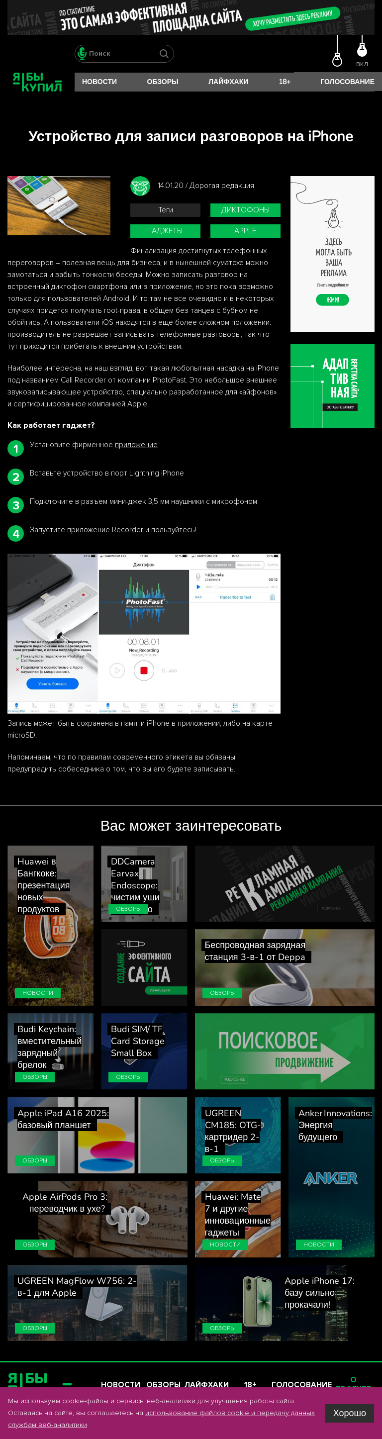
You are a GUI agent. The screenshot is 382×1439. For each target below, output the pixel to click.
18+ (284, 82)
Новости (99, 82)
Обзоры (163, 82)
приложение (136, 445)
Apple (245, 231)
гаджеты (165, 231)
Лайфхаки (228, 82)
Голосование (347, 82)
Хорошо (349, 1413)
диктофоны (245, 210)
